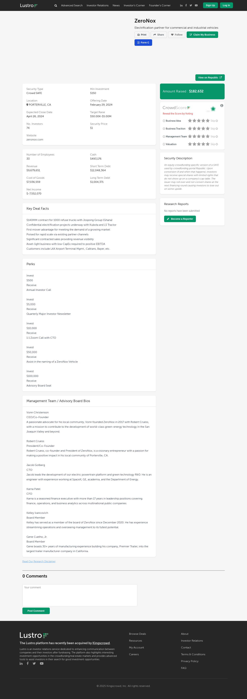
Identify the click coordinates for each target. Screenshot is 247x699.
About (184, 633)
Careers (134, 654)
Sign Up (210, 5)
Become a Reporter (180, 219)
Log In (226, 5)
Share (158, 34)
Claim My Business (202, 34)
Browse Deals (137, 633)
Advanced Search (72, 5)
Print (141, 34)
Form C (143, 42)
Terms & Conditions (193, 654)
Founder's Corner (160, 5)
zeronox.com (34, 139)
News (116, 5)
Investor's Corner (134, 5)
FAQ (183, 668)
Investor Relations (98, 5)
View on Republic (210, 77)
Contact (186, 647)
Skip (214, 121)
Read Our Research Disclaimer (39, 561)
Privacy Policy (189, 661)
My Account (136, 647)
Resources (135, 640)
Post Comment (36, 610)
